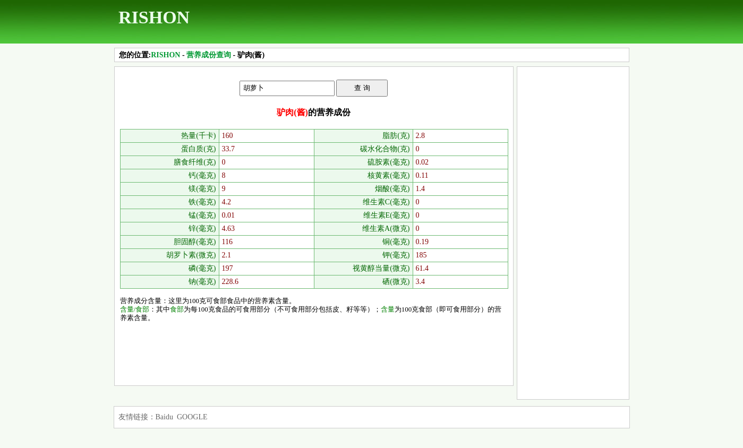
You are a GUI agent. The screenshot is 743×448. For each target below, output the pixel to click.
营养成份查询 (208, 55)
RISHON (154, 17)
